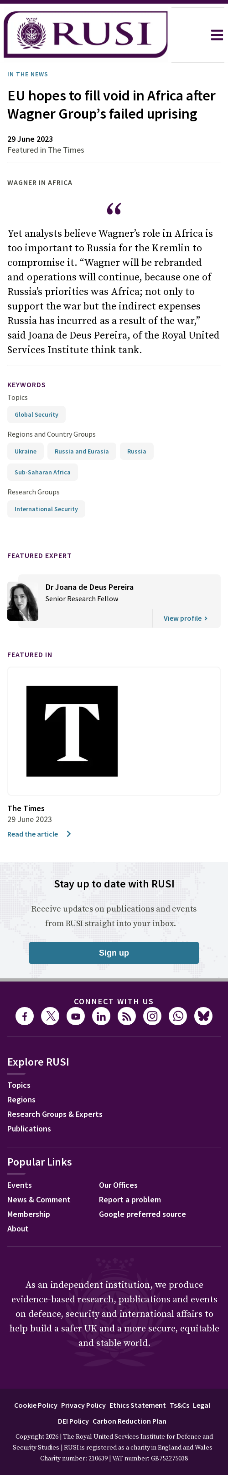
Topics (17, 397)
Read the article (40, 833)
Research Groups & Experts (55, 1114)
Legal (201, 1405)
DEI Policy (73, 1420)
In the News (27, 74)
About (18, 1228)
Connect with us (114, 1001)
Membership (28, 1214)
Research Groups (33, 491)
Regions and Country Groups (51, 434)
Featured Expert (39, 555)
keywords (26, 384)
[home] (86, 35)
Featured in (29, 654)
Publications (29, 1128)
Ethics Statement (137, 1405)
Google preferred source (142, 1214)
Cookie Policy (35, 1405)
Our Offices (118, 1185)
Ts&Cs (179, 1405)
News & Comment (39, 1199)
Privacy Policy (83, 1405)
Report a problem (130, 1199)
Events (19, 1185)
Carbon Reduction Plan (129, 1420)
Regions (21, 1099)
